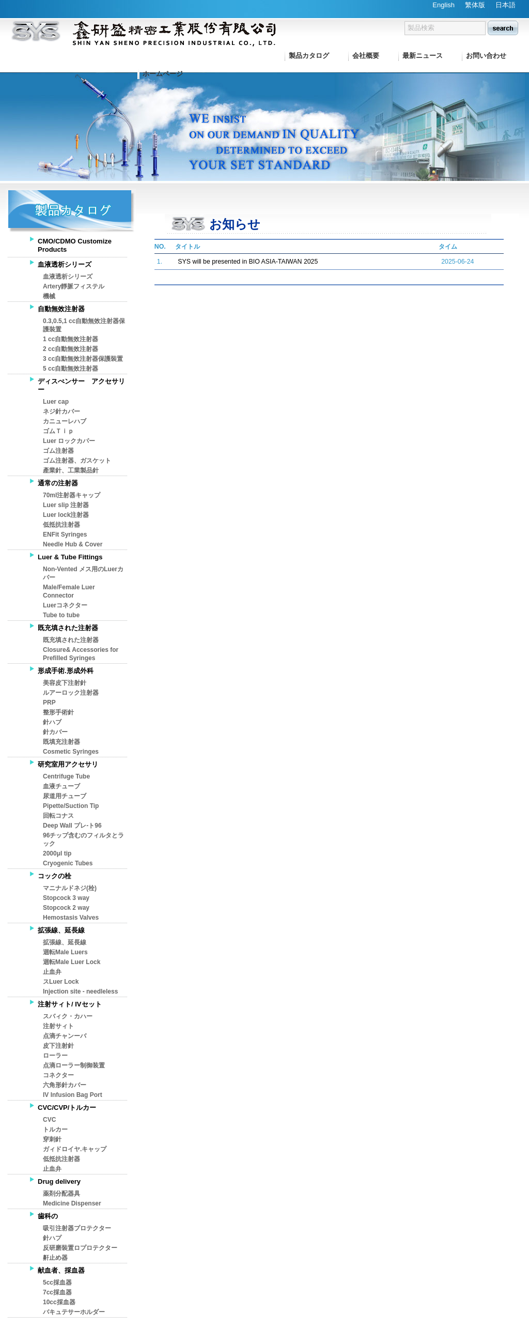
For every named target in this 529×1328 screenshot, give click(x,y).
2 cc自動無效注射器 (70, 349)
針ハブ (52, 722)
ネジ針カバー (61, 411)
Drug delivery (59, 1181)
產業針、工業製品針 (71, 470)
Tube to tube (61, 615)
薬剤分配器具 (61, 1193)
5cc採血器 (57, 1282)
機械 (49, 296)
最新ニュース (422, 55)
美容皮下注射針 (64, 682)
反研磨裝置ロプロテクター (80, 1247)
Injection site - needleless (80, 991)
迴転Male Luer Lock (71, 962)
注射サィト (58, 1026)
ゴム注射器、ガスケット (77, 460)
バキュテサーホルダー (74, 1312)
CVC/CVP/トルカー (67, 1107)
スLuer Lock (61, 981)
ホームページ (163, 74)
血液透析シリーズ (64, 264)
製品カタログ (309, 55)
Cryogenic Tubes (67, 863)
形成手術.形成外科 (66, 671)
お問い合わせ (486, 55)
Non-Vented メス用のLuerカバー (83, 573)
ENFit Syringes (65, 534)
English (443, 5)
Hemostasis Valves (71, 917)
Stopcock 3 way (66, 898)
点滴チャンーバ (64, 1036)
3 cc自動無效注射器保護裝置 (83, 358)
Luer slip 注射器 (66, 505)
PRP (49, 702)
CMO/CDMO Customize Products (75, 245)
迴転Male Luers (65, 952)
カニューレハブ (64, 421)
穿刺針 (52, 1139)
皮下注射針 (58, 1045)
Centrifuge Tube (66, 776)
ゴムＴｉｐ (58, 431)
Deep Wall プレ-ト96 (72, 825)
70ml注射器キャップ (71, 495)
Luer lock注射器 (66, 514)
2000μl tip (57, 853)
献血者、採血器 (61, 1270)
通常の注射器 (58, 483)
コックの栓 (54, 876)
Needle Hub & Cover (72, 544)
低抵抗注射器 (61, 524)
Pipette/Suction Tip (71, 806)
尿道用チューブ (64, 796)
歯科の (48, 1216)
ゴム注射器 (58, 450)
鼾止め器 (55, 1257)
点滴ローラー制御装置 (74, 1065)
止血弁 (52, 971)
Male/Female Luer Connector (69, 591)
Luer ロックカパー (69, 441)
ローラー (55, 1055)
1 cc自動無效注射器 (70, 339)
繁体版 (475, 5)
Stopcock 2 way (66, 907)
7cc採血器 (57, 1292)
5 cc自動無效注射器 (70, 368)
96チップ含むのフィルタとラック (83, 839)
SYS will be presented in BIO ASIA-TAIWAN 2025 (248, 261)
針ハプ (52, 1238)
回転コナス (58, 815)
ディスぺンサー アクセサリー (81, 385)
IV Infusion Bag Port (72, 1094)
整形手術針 (58, 712)
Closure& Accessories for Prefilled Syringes (80, 654)
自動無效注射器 (61, 309)
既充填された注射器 (68, 628)
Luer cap (56, 401)
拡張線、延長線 (61, 930)
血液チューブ (61, 786)
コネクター (58, 1075)
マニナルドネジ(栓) (70, 888)
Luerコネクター (65, 605)
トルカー (55, 1129)
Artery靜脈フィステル (73, 286)
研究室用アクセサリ (68, 764)
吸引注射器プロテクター (77, 1228)
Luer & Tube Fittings (70, 557)
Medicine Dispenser (72, 1203)
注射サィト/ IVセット (70, 1004)
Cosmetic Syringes (71, 751)
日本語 (505, 5)
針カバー (55, 732)
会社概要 (365, 55)
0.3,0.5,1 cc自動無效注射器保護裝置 (84, 325)
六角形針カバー (64, 1085)
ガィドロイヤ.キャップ (74, 1149)
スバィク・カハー (67, 1016)
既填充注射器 (61, 741)
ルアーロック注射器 (71, 692)
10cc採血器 (59, 1302)
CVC (49, 1119)
